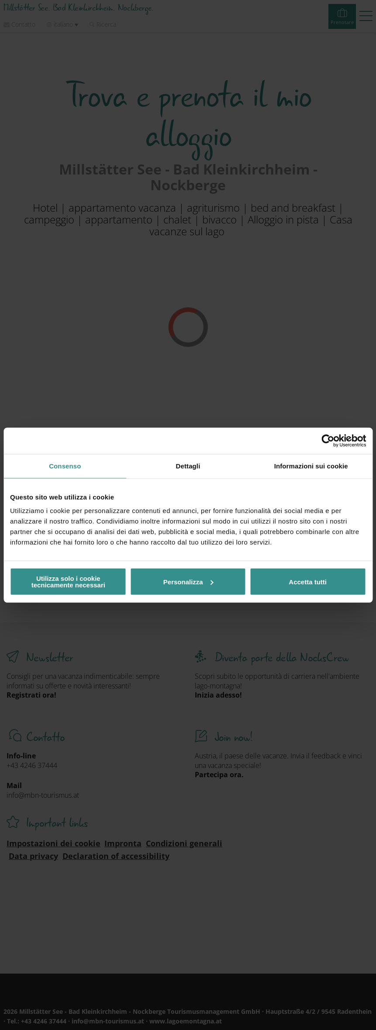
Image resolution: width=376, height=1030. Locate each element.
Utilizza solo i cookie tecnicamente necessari (68, 582)
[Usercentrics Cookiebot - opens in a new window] (328, 440)
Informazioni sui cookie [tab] (311, 465)
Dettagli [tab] (188, 465)
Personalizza (188, 581)
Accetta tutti (308, 581)
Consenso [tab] (65, 465)
